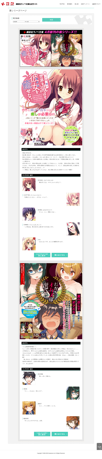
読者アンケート (85, 4)
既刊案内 (69, 4)
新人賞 (76, 4)
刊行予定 (62, 4)
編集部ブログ (96, 4)
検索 (51, 20)
